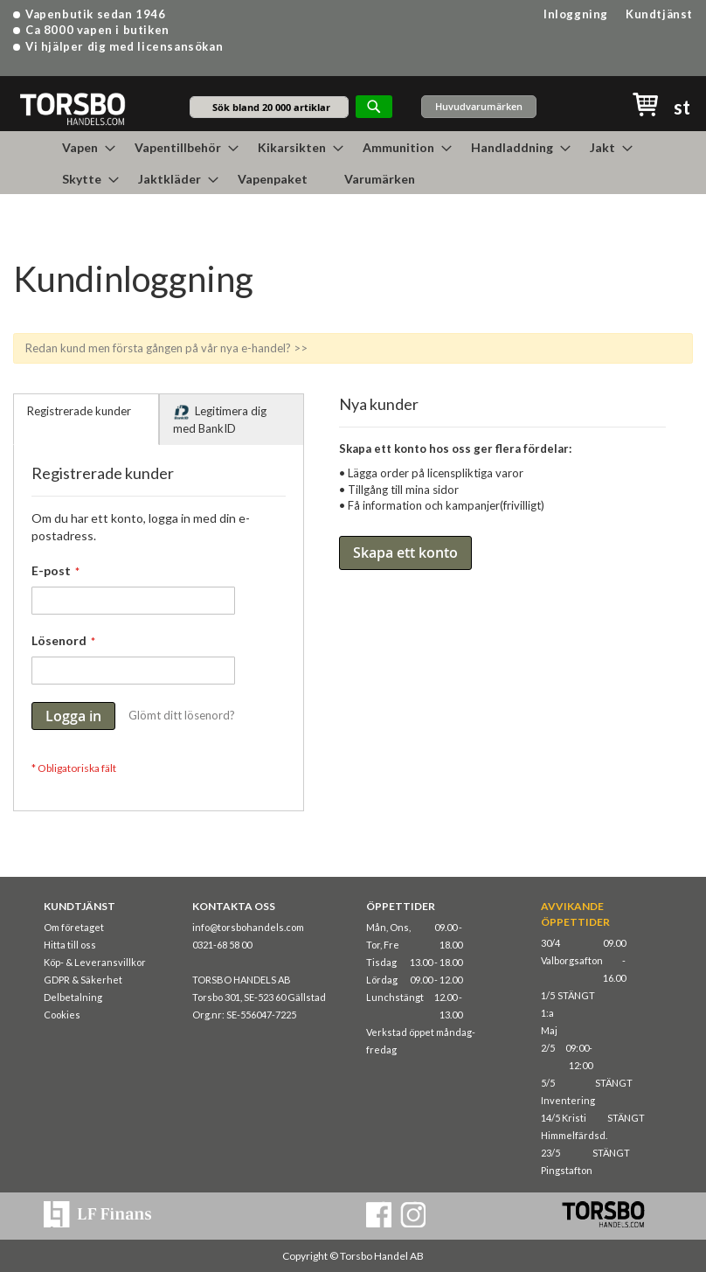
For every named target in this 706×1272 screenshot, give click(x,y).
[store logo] (72, 108)
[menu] (353, 162)
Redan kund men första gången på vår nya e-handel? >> (166, 348)
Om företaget (74, 927)
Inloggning (575, 14)
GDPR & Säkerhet (83, 979)
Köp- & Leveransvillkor (95, 962)
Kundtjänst (659, 14)
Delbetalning (73, 997)
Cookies (62, 1014)
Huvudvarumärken (479, 106)
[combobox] (269, 107)
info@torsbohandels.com (248, 927)
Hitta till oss (70, 944)
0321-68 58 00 (222, 944)
